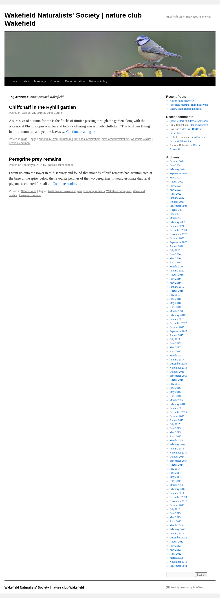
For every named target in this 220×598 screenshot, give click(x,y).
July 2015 (175, 424)
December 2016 (178, 363)
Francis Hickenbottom (60, 165)
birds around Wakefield (115, 139)
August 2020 (177, 246)
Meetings (40, 81)
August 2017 (177, 335)
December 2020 (178, 230)
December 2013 (178, 497)
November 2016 (178, 367)
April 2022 (175, 193)
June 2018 (175, 298)
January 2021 (177, 226)
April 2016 (175, 396)
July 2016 (175, 383)
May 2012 (175, 549)
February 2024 (177, 169)
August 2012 (177, 541)
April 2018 (175, 307)
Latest (26, 81)
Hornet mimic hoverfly (182, 100)
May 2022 (175, 189)
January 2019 (177, 286)
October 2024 (177, 161)
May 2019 (175, 282)
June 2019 (175, 278)
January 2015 (177, 448)
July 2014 (175, 468)
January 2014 (177, 493)
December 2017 (178, 323)
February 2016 (177, 404)
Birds (24, 139)
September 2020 (178, 242)
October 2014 (177, 456)
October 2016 (177, 371)
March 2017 (176, 355)
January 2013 (177, 533)
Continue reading (81, 131)
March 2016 (176, 400)
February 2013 (177, 529)
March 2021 (176, 218)
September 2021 (178, 205)
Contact (56, 81)
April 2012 (175, 553)
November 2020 (178, 234)
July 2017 (175, 339)
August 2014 (177, 464)
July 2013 (175, 509)
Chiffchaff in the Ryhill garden (42, 107)
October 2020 (177, 238)
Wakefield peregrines (118, 191)
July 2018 (175, 294)
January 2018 (177, 319)
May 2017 (175, 347)
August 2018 (177, 290)
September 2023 (178, 173)
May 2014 (175, 476)
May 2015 (175, 432)
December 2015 (178, 412)
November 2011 (178, 561)
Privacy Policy (98, 81)
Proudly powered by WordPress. (188, 587)
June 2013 (175, 513)
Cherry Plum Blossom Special (186, 108)
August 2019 (177, 274)
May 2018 (175, 303)
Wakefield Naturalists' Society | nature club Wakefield (44, 587)
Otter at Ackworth (198, 120)
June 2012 (175, 545)
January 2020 (177, 270)
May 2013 (175, 517)
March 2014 (176, 485)
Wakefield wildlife (141, 139)
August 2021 (177, 209)
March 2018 (176, 311)
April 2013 (175, 521)
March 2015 (176, 440)
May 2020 (175, 258)
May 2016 (175, 391)
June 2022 (175, 185)
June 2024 (175, 165)
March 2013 (176, 525)
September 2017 (178, 331)
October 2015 (177, 416)
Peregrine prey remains (35, 159)
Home (13, 81)
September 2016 (178, 375)
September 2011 (178, 565)
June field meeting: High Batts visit (189, 104)
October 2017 (177, 327)
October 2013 (177, 505)
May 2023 (175, 177)
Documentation (75, 81)
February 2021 (177, 222)
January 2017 (177, 359)
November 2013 (178, 501)
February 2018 (177, 315)
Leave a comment (19, 143)
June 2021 (175, 214)
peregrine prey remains (91, 191)
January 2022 (177, 197)
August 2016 (177, 379)
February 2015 (177, 444)
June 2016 (175, 387)
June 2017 (175, 343)
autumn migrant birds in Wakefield (79, 139)
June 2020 (175, 254)
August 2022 (177, 181)
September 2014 (178, 460)
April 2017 (175, 351)
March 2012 (176, 557)
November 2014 (178, 452)
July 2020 (175, 250)
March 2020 (176, 266)
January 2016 (177, 408)
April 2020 (175, 262)
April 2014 (175, 480)
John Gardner (55, 112)
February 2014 (177, 489)
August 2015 (177, 420)
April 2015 (175, 436)
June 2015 (175, 428)
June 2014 (175, 472)
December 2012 (178, 537)
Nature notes (28, 191)
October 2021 (177, 201)
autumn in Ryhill (48, 139)
